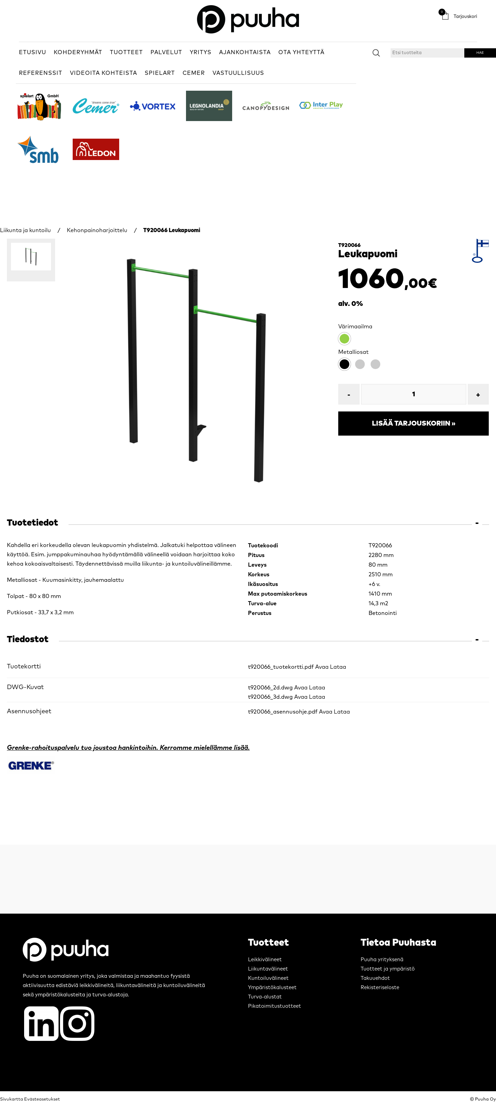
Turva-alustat (265, 996)
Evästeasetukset (42, 1099)
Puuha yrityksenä (382, 959)
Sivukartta (11, 1099)
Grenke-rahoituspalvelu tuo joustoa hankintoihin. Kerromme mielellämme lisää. (128, 748)
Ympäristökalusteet (272, 987)
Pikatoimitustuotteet (274, 1006)
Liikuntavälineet (268, 969)
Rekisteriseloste (380, 987)
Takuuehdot (375, 978)
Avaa (322, 667)
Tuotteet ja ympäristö (388, 969)
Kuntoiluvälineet (268, 978)
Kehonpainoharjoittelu (97, 230)
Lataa (338, 667)
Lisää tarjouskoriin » (413, 423)
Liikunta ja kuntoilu (25, 230)
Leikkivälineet (265, 959)
